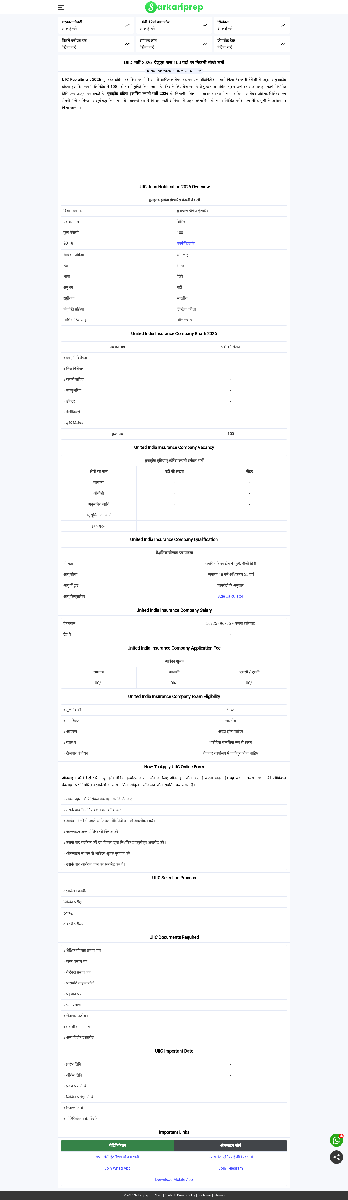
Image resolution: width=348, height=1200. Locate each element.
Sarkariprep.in (143, 1195)
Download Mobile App (174, 1179)
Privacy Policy (186, 1195)
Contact (170, 1195)
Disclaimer (204, 1195)
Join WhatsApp (117, 1168)
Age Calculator (230, 596)
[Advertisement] (174, 147)
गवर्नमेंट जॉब (186, 243)
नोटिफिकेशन (117, 1145)
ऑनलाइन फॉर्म (230, 1145)
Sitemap (219, 1195)
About (158, 1195)
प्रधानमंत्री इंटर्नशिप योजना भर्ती (117, 1157)
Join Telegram (230, 1168)
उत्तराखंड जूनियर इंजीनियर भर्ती (231, 1157)
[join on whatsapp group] (336, 1140)
